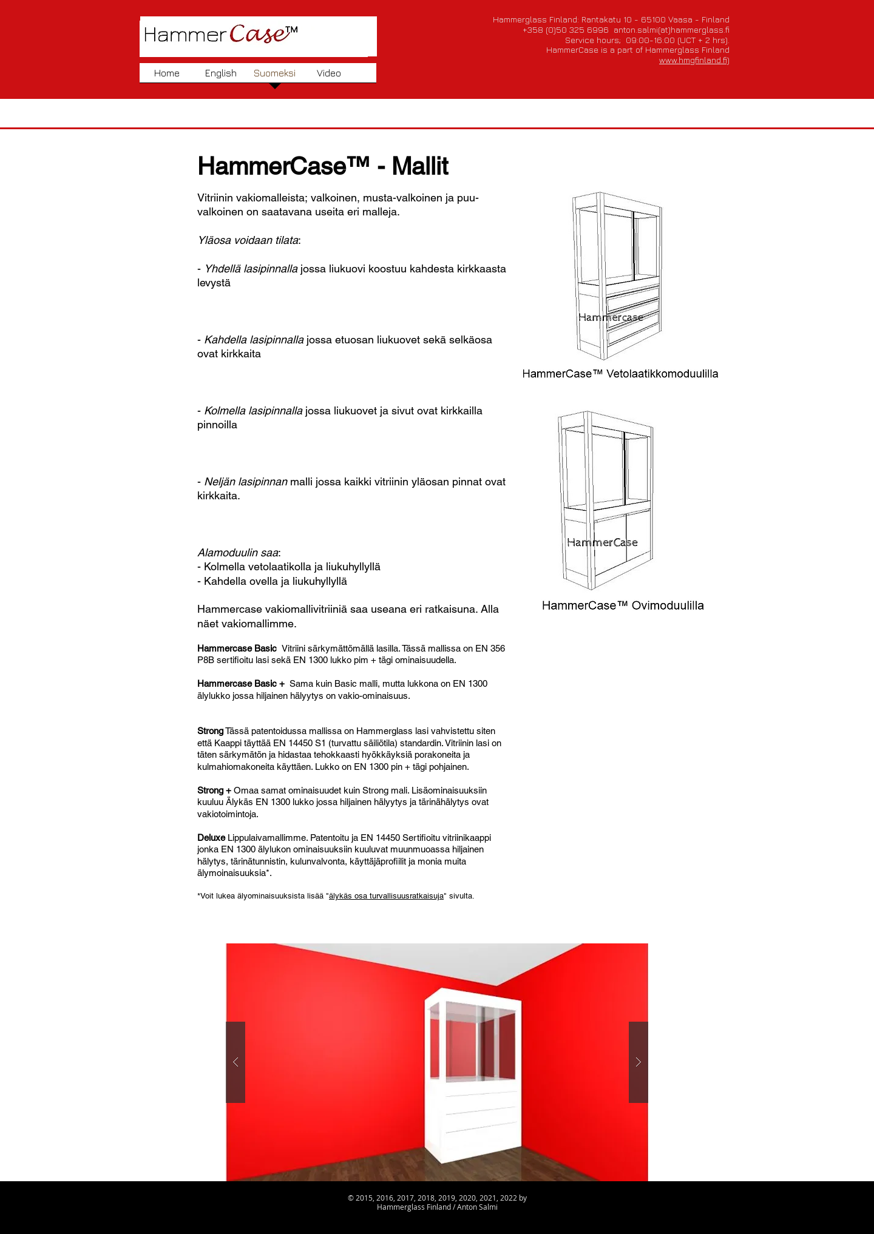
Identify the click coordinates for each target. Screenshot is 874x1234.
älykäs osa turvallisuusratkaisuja (386, 895)
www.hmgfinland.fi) (694, 60)
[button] (437, 1062)
